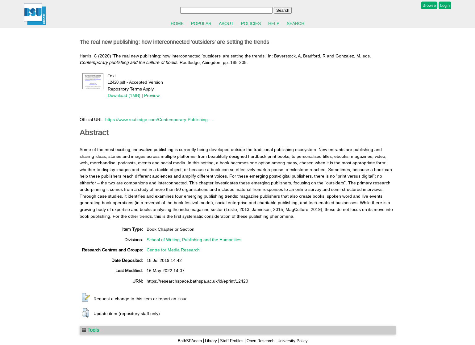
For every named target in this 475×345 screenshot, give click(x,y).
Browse (429, 5)
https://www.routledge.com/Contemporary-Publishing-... (159, 119)
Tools (90, 330)
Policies (251, 23)
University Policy (292, 341)
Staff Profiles (232, 341)
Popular (201, 23)
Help (273, 23)
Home (177, 23)
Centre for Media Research (173, 249)
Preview (152, 95)
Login (445, 5)
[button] (86, 297)
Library (211, 341)
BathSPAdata (190, 341)
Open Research (260, 341)
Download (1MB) (124, 95)
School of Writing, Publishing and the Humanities (194, 239)
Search (295, 23)
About (226, 23)
